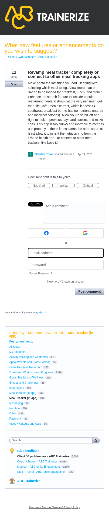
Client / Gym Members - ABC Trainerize (37, 333)
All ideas (14, 346)
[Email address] (66, 253)
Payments (15, 418)
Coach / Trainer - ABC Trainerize (37, 461)
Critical (91, 186)
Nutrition (14, 408)
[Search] (96, 440)
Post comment (89, 291)
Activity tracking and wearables (28, 357)
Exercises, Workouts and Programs (31, 372)
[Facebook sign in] (46, 233)
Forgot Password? (40, 273)
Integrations (16, 387)
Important (66, 186)
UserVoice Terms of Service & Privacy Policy (54, 507)
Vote (14, 84)
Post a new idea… (21, 341)
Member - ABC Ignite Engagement (39, 466)
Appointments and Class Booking (30, 362)
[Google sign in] (85, 233)
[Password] (66, 265)
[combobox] (52, 440)
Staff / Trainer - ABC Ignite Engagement (42, 471)
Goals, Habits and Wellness (26, 377)
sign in (43, 312)
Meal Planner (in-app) (22, 393)
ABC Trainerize (29, 481)
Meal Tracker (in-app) (23, 398)
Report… (43, 159)
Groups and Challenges (24, 382)
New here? (65, 281)
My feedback (17, 352)
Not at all (41, 186)
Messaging (16, 403)
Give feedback (28, 451)
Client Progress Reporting (25, 367)
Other (12, 413)
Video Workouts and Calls (25, 423)
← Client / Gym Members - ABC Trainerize (31, 57)
